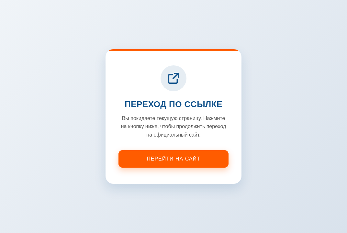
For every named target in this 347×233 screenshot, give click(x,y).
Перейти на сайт (173, 158)
